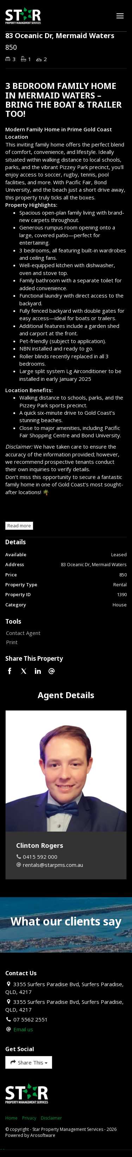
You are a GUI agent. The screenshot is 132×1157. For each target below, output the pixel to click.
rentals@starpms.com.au (53, 864)
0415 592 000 (40, 856)
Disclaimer (51, 1118)
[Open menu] (120, 16)
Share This (29, 1062)
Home (11, 1118)
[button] (64, 642)
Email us (23, 1029)
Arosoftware (42, 1135)
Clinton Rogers (39, 845)
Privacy (29, 1118)
